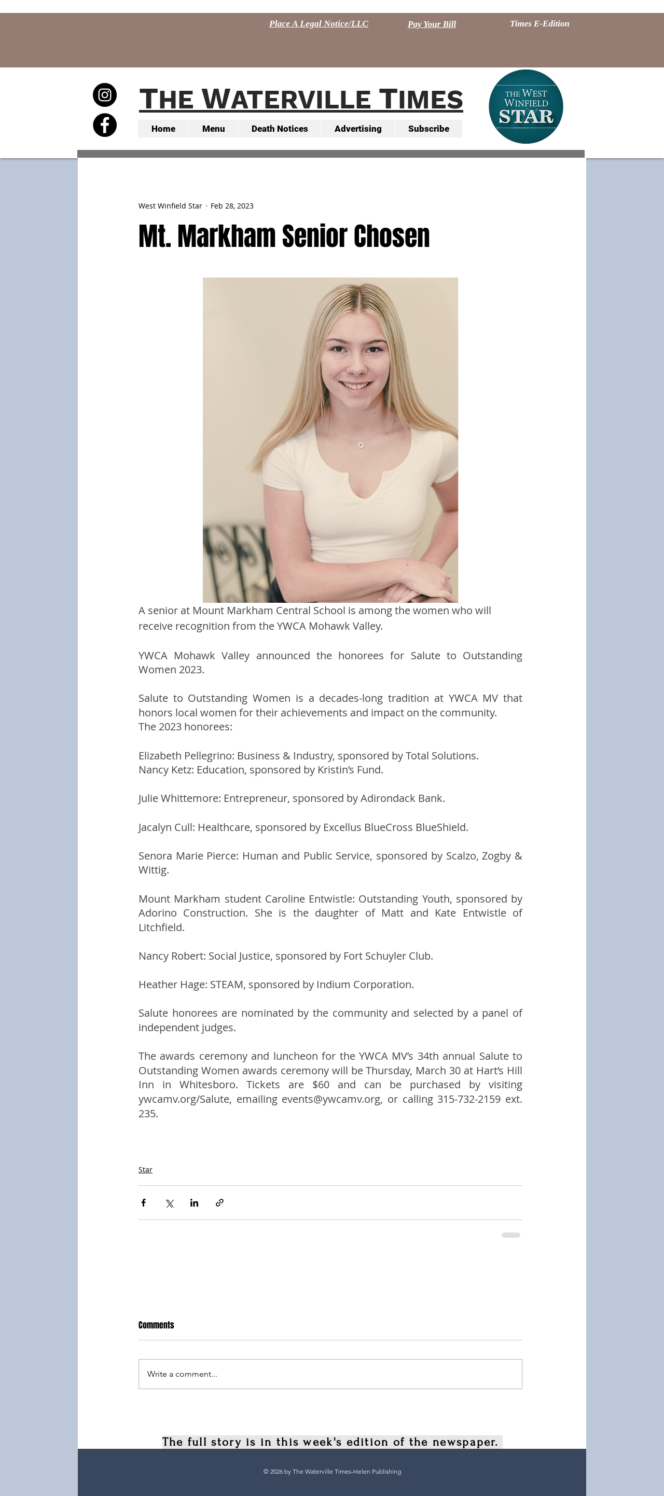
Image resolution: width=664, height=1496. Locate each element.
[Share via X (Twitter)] (169, 1203)
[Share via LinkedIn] (194, 1203)
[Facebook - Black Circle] (105, 125)
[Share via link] (220, 1203)
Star (146, 1169)
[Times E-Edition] (540, 24)
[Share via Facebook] (143, 1203)
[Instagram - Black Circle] (105, 95)
